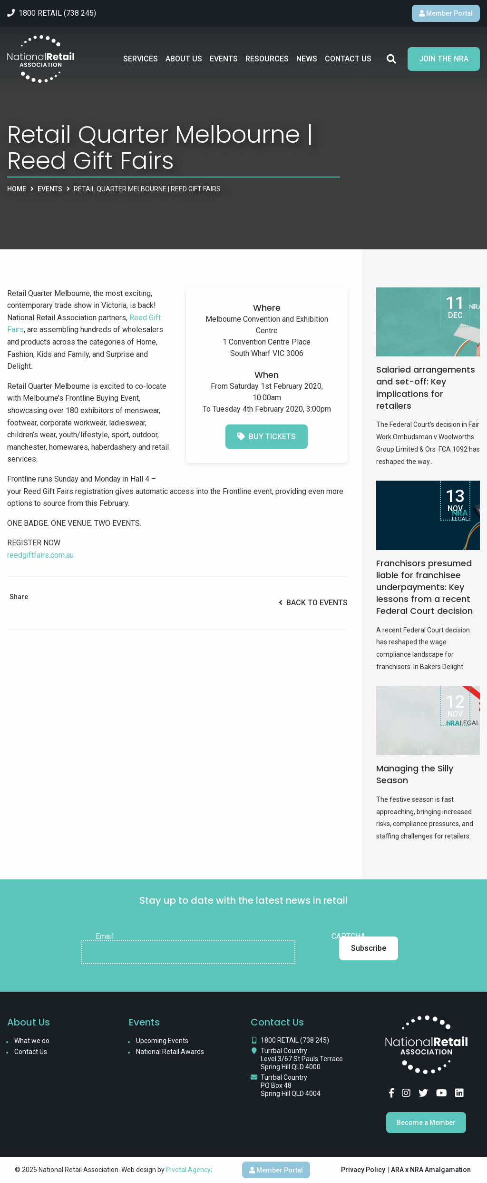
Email (105, 936)
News (306, 58)
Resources (267, 58)
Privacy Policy (363, 1169)
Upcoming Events (162, 1041)
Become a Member (426, 1122)
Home (16, 189)
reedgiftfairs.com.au (40, 555)
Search (391, 59)
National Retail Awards (170, 1051)
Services (140, 58)
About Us (184, 58)
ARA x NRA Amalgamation (431, 1169)
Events (224, 58)
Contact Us (348, 58)
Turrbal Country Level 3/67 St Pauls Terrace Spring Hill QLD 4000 (302, 1059)
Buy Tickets (266, 436)
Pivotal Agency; (189, 1169)
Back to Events (313, 602)
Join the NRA (443, 58)
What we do (31, 1041)
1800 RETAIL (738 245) (295, 1040)
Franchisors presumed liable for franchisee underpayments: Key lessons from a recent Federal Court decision (424, 587)
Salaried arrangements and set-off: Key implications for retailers (425, 388)
